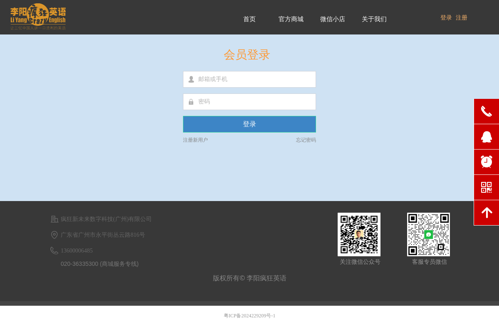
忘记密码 (306, 140)
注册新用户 (195, 140)
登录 (249, 124)
